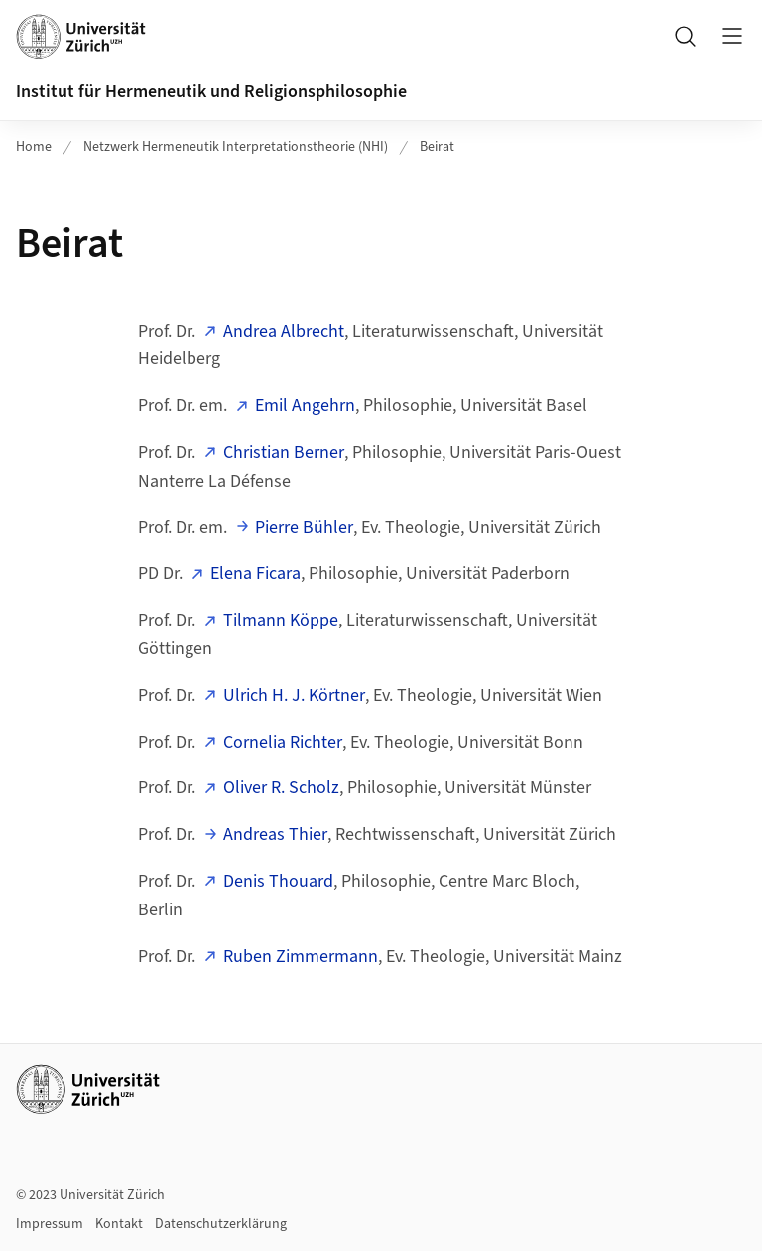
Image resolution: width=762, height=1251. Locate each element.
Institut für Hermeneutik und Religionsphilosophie (211, 91)
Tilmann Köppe (280, 620)
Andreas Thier (275, 834)
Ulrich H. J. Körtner (294, 695)
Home (34, 147)
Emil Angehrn (305, 405)
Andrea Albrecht (283, 331)
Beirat (437, 147)
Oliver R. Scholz (281, 787)
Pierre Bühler (304, 527)
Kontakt (119, 1224)
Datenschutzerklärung (221, 1224)
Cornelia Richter (282, 742)
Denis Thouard (278, 881)
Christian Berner (283, 452)
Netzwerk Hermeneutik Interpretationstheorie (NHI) (235, 147)
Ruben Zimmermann (300, 956)
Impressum (49, 1224)
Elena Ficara (255, 573)
